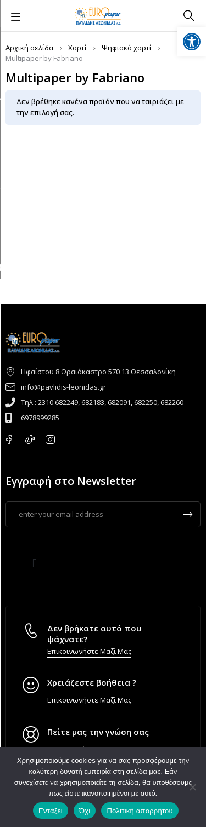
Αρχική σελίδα (29, 48)
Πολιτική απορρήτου (139, 811)
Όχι (85, 811)
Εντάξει (50, 811)
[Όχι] (192, 787)
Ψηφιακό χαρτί (127, 48)
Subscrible (187, 514)
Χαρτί (77, 48)
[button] (35, 564)
